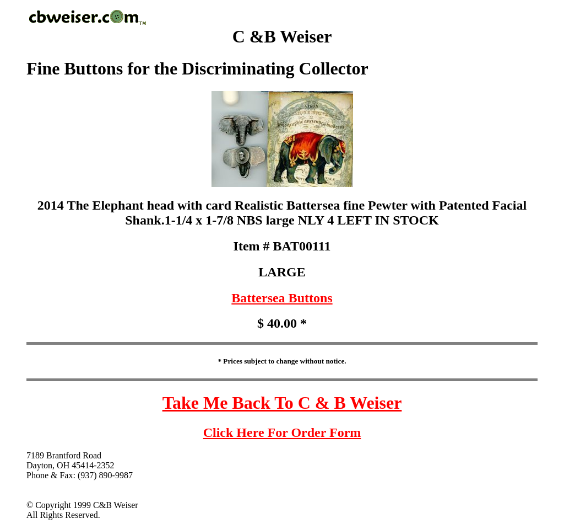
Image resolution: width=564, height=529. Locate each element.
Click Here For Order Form (282, 432)
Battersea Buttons (281, 298)
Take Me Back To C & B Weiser (282, 403)
